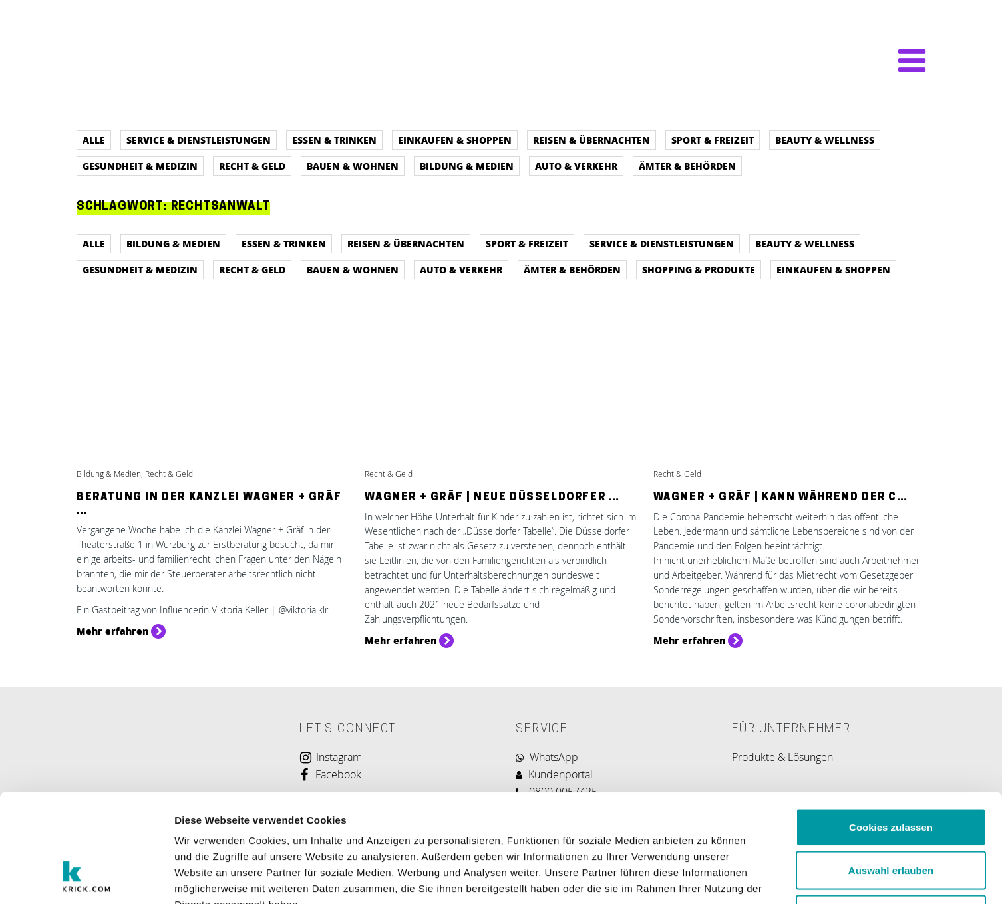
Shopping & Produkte (698, 269)
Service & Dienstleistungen (198, 139)
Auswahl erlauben (890, 773)
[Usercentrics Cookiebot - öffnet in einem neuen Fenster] (86, 878)
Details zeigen (707, 877)
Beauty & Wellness (824, 139)
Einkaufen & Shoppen (455, 139)
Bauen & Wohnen (353, 165)
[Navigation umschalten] (905, 60)
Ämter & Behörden (687, 165)
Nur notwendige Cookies (890, 816)
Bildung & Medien (467, 165)
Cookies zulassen (891, 729)
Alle (94, 139)
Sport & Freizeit (712, 139)
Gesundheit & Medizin (140, 165)
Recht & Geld (252, 165)
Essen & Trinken (334, 139)
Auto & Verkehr (576, 165)
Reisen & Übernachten (591, 139)
